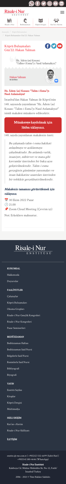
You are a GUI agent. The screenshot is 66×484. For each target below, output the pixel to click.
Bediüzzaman (25, 22)
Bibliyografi (13, 368)
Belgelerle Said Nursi (18, 356)
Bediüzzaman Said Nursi (19, 349)
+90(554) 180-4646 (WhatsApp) (33, 459)
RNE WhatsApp (31, 3)
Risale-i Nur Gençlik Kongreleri (23, 315)
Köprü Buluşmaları (19, 32)
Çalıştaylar (12, 296)
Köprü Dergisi (40, 22)
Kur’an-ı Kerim (15, 424)
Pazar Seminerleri (16, 328)
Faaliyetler (15, 290)
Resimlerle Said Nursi (18, 362)
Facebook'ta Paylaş (48, 46)
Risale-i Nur (9, 22)
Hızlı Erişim (14, 418)
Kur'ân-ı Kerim (56, 22)
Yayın (10, 383)
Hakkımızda (13, 275)
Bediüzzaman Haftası (17, 343)
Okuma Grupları (15, 309)
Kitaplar (11, 396)
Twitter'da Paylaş (53, 46)
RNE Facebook (37, 3)
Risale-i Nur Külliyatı (18, 430)
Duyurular (12, 281)
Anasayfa (5, 32)
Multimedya (13, 409)
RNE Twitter (43, 3)
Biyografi (12, 375)
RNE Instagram (49, 3)
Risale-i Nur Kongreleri (19, 321)
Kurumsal (13, 268)
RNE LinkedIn (61, 3)
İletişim (12, 439)
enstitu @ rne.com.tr (17, 455)
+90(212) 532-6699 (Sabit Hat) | (43, 455)
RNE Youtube (55, 3)
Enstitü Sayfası (14, 390)
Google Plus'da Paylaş (59, 46)
